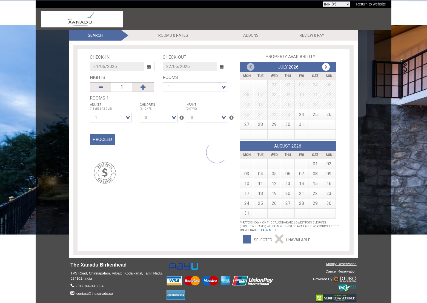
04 (260, 173)
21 (301, 193)
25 (315, 114)
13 (287, 183)
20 (287, 193)
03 (246, 173)
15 (315, 183)
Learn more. (268, 230)
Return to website (371, 4)
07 (301, 173)
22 (315, 193)
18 (260, 193)
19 (274, 193)
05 (274, 173)
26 (328, 114)
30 (287, 124)
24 (301, 114)
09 (328, 173)
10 (246, 183)
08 (315, 173)
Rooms (170, 77)
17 (246, 193)
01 (315, 163)
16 (328, 183)
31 (301, 124)
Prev (326, 67)
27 (246, 124)
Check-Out (174, 57)
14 (301, 183)
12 (274, 183)
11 (260, 183)
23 (328, 193)
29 (274, 124)
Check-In (100, 57)
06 (287, 173)
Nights (97, 77)
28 (260, 124)
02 (328, 163)
